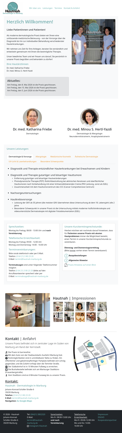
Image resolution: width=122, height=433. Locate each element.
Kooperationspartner (107, 420)
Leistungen (48, 8)
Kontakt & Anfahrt (72, 8)
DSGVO (101, 417)
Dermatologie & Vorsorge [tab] (20, 156)
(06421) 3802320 (37, 414)
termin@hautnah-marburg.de (28, 259)
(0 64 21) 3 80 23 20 (24, 256)
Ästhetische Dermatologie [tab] (86, 156)
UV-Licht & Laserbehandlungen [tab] (22, 161)
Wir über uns (35, 8)
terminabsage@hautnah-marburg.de (31, 276)
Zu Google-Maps (24, 401)
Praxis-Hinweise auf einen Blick (82, 265)
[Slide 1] (87, 61)
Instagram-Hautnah (38, 426)
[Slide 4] (100, 61)
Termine (58, 8)
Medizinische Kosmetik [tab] (60, 156)
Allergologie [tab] (41, 156)
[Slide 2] (91, 61)
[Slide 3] (95, 61)
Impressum (103, 414)
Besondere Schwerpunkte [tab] (52, 161)
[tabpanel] (61, 188)
